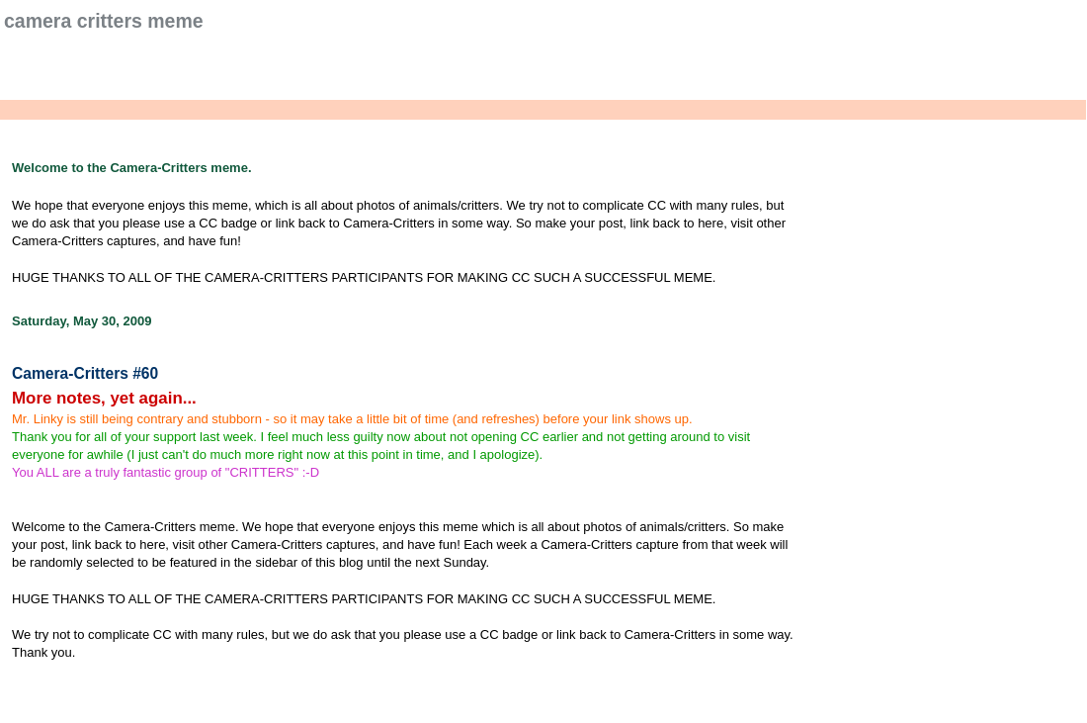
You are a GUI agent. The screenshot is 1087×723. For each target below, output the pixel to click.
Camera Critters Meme (104, 21)
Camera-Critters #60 (85, 373)
